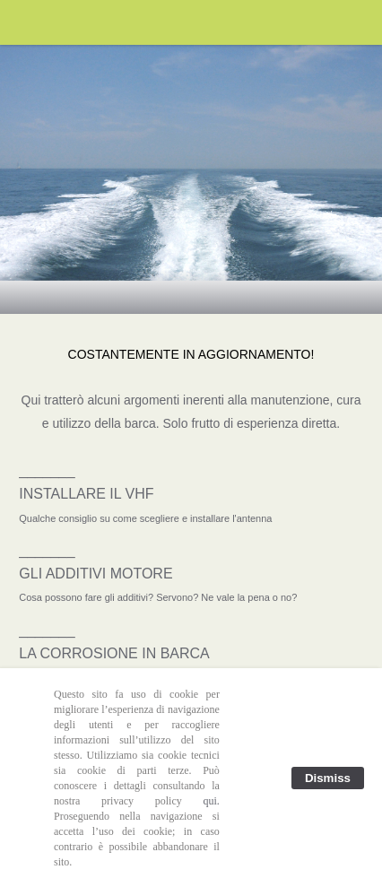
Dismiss (328, 778)
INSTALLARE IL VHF (86, 493)
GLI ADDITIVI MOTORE (95, 573)
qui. (212, 801)
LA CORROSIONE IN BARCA (114, 653)
